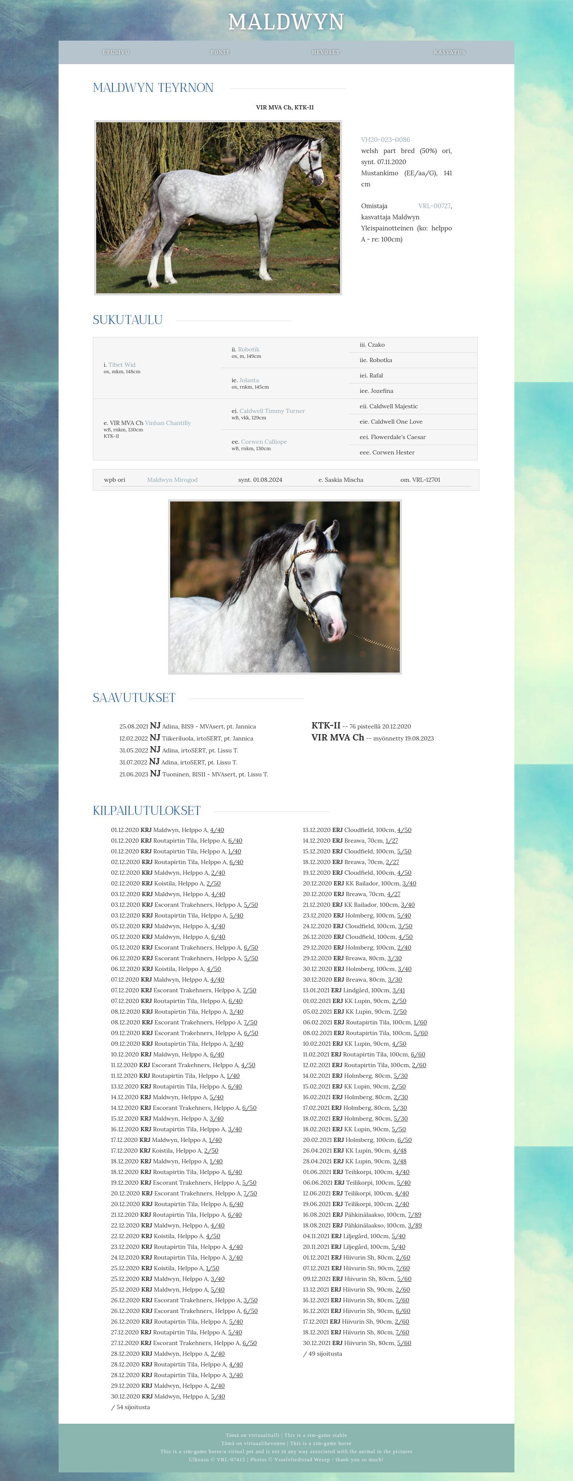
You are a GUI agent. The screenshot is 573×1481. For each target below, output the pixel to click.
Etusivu (116, 52)
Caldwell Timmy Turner (272, 411)
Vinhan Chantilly (168, 423)
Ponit (220, 52)
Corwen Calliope (264, 441)
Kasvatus (450, 52)
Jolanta (249, 380)
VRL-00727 (434, 206)
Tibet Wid (122, 365)
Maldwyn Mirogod (172, 480)
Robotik (249, 349)
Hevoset (326, 52)
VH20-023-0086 (386, 140)
